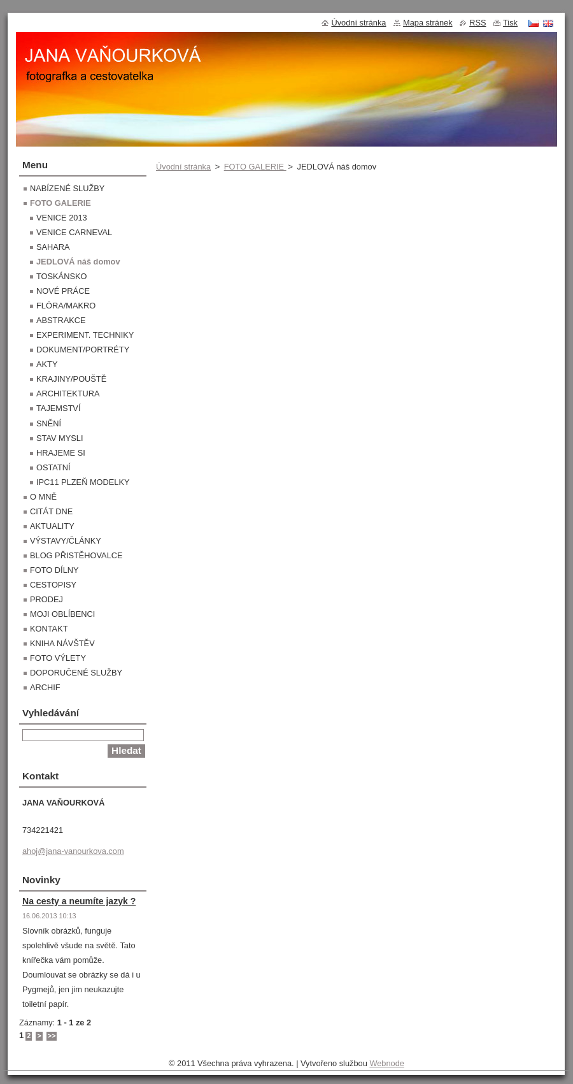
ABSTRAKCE (61, 320)
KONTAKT (49, 628)
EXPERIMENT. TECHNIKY (85, 335)
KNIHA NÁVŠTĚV (62, 643)
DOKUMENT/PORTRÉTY (82, 349)
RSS (477, 22)
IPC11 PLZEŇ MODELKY (83, 482)
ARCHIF (45, 687)
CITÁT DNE (51, 511)
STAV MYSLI (59, 438)
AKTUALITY (52, 526)
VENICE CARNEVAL (74, 232)
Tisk (510, 22)
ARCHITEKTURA (68, 393)
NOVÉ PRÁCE (63, 291)
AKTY (46, 364)
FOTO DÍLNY (54, 570)
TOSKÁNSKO (61, 276)
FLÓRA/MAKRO (66, 305)
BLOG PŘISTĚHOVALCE (76, 555)
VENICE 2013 (61, 217)
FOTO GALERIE (255, 166)
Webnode (386, 1063)
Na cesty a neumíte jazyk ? (79, 901)
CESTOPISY (53, 584)
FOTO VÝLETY (58, 658)
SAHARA (53, 247)
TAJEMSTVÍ (58, 408)
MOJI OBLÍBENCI (62, 614)
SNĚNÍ (48, 423)
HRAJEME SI (60, 453)
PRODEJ (46, 599)
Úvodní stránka (183, 166)
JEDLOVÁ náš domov (78, 261)
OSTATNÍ (53, 467)
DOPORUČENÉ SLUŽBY (76, 672)
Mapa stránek (428, 22)
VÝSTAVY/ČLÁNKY (65, 541)
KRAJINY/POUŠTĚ (71, 379)
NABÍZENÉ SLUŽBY (67, 188)
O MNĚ (43, 497)
